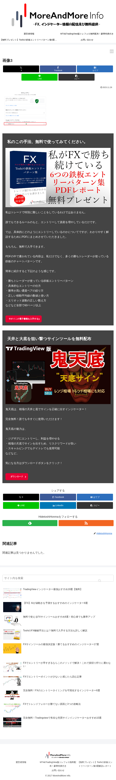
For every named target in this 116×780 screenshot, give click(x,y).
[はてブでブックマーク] (95, 68)
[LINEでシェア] (39, 77)
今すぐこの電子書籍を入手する (23, 319)
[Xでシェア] (21, 68)
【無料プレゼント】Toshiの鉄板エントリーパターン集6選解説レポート (95, 764)
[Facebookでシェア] (58, 68)
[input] (58, 578)
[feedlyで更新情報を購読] (29, 523)
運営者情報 (21, 762)
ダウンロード (16, 476)
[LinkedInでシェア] (58, 505)
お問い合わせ (58, 770)
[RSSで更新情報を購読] (86, 523)
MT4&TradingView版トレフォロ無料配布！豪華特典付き (58, 764)
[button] (76, 77)
